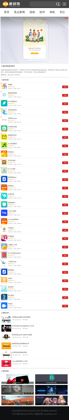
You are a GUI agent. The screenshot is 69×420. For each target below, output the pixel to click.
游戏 (32, 12)
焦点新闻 (19, 12)
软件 (42, 12)
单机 (52, 12)
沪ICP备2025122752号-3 (23, 414)
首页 (6, 12)
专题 (62, 12)
